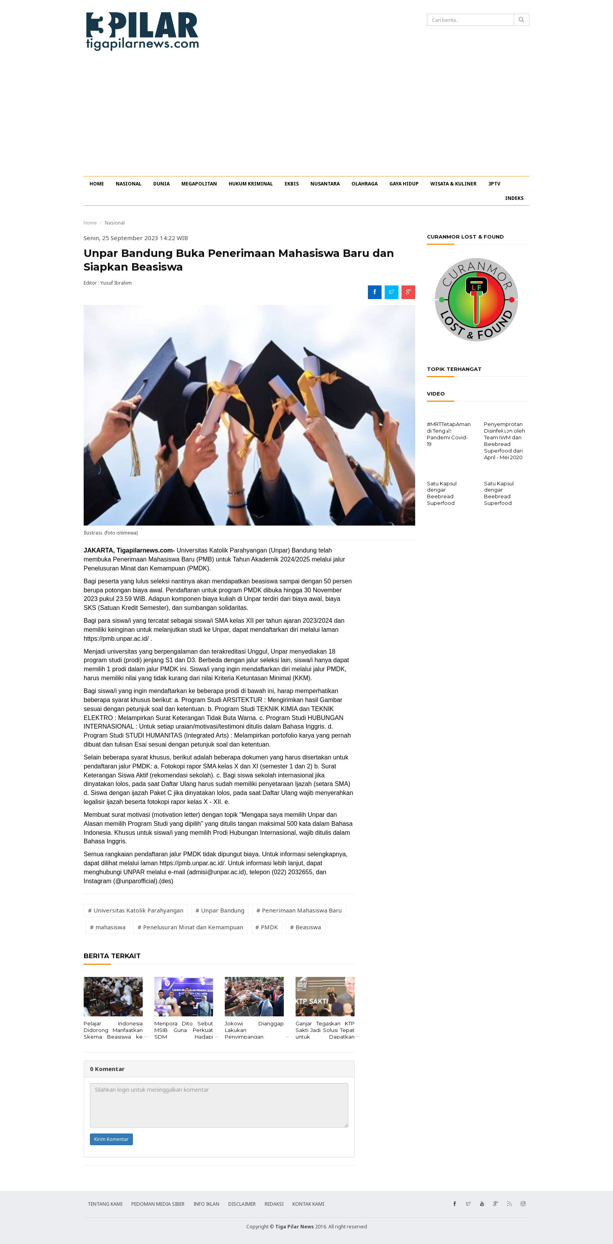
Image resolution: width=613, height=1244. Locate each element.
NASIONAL (129, 183)
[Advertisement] (306, 117)
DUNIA (161, 183)
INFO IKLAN (206, 1204)
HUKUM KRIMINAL (251, 183)
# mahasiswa (107, 927)
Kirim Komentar (111, 1139)
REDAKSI (274, 1204)
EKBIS (292, 183)
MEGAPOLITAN (199, 183)
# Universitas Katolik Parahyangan (135, 910)
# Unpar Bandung (219, 910)
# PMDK (266, 927)
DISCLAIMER (242, 1204)
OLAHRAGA (364, 183)
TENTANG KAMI (105, 1204)
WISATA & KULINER (453, 183)
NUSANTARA (325, 183)
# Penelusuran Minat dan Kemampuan (190, 927)
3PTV (494, 183)
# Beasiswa (305, 927)
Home (90, 222)
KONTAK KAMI (308, 1204)
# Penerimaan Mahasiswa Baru (299, 910)
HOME (97, 183)
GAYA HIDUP (404, 183)
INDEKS (514, 198)
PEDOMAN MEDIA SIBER (158, 1204)
